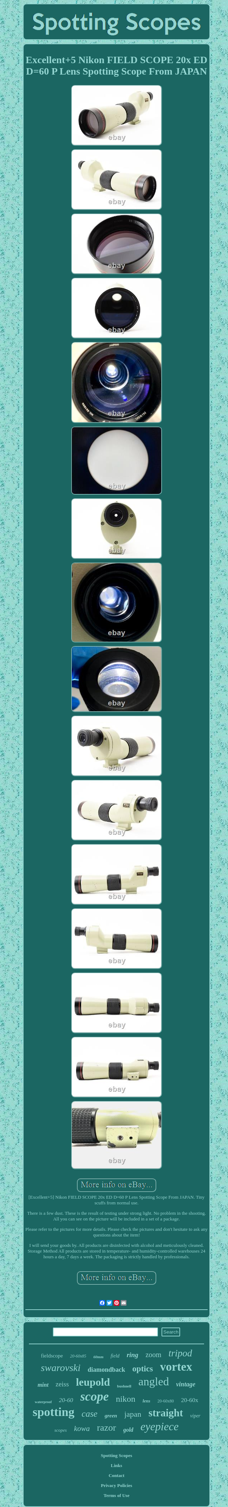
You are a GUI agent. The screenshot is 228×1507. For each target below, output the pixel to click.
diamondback (106, 1369)
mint (43, 1385)
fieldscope (52, 1356)
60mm (98, 1357)
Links (116, 1465)
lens (146, 1401)
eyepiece (159, 1426)
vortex (176, 1366)
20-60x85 (78, 1356)
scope (94, 1397)
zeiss (62, 1384)
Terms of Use (116, 1495)
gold (128, 1430)
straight (165, 1412)
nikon (125, 1399)
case (89, 1413)
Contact (116, 1475)
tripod (180, 1353)
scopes (60, 1430)
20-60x (189, 1400)
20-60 (66, 1400)
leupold (93, 1382)
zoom (153, 1355)
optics (142, 1368)
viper (195, 1415)
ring (132, 1355)
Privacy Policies (116, 1485)
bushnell (124, 1386)
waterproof (43, 1402)
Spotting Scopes (116, 1455)
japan (133, 1414)
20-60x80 (166, 1401)
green (111, 1415)
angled (153, 1381)
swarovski (60, 1367)
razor (106, 1427)
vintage (185, 1384)
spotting (53, 1411)
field (114, 1356)
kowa (82, 1428)
